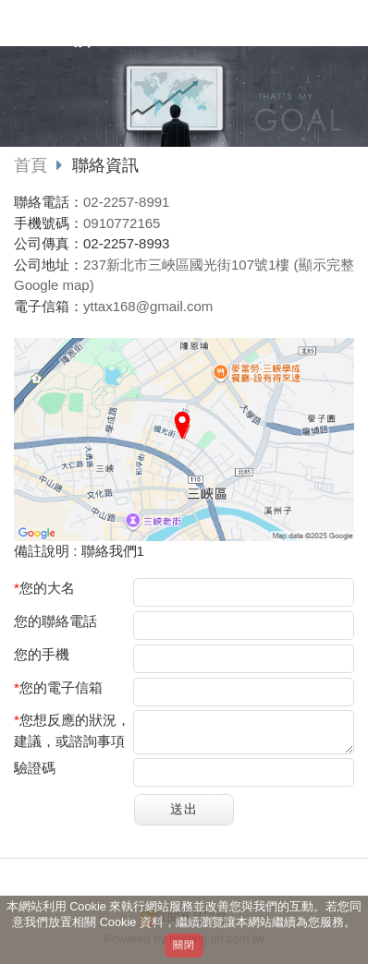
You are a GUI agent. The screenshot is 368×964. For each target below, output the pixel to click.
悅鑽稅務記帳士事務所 (157, 30)
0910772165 (121, 223)
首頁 (30, 165)
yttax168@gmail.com (148, 306)
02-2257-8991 (126, 202)
